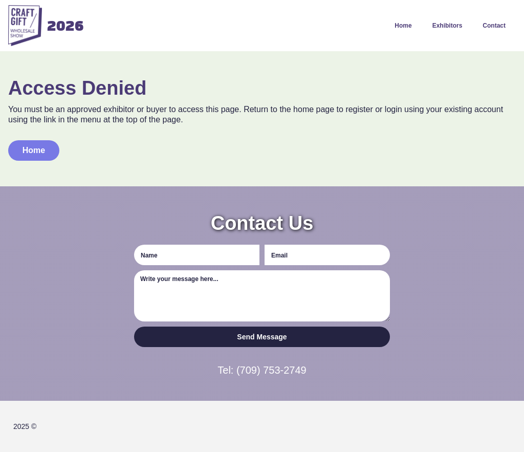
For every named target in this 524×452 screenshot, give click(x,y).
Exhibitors (447, 25)
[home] (42, 25)
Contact (494, 25)
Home (403, 25)
